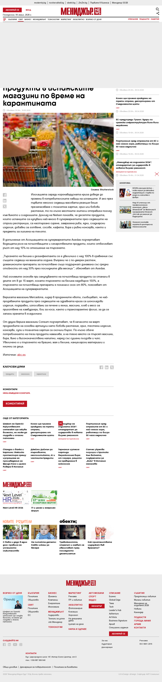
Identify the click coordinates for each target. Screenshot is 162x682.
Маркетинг (66, 19)
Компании (53, 600)
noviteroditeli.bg (56, 2)
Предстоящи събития (145, 596)
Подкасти (144, 19)
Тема (111, 603)
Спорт (92, 596)
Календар (138, 612)
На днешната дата (75, 620)
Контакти (140, 628)
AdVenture (114, 614)
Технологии (53, 19)
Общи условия (10, 667)
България (12, 19)
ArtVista (113, 617)
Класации (73, 612)
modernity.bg (40, 2)
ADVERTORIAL (125, 183)
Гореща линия (142, 621)
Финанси (52, 596)
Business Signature (118, 621)
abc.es (21, 354)
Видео (92, 600)
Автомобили (96, 593)
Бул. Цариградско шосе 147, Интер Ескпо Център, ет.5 (51, 657)
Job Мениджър (55, 622)
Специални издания (118, 628)
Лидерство (53, 615)
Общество (33, 600)
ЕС (29, 615)
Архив (112, 624)
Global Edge (114, 600)
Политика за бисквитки (65, 667)
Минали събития (142, 600)
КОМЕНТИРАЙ (15, 404)
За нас (105, 641)
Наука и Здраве (77, 629)
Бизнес (27, 19)
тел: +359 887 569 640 (35, 660)
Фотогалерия (75, 608)
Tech (111, 607)
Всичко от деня (93, 19)
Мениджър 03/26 (120, 2)
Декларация (107, 647)
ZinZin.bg (82, 2)
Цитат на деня (76, 624)
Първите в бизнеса (99, 2)
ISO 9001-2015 (146, 644)
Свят (20, 19)
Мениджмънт (39, 19)
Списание (133, 19)
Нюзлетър (97, 606)
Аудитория (107, 644)
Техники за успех (56, 619)
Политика (33, 596)
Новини (137, 609)
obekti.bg (71, 2)
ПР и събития (75, 600)
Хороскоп (73, 615)
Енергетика (54, 603)
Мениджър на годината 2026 (141, 604)
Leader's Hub (115, 610)
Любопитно (78, 19)
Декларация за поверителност (35, 667)
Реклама (72, 596)
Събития (155, 19)
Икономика (53, 607)
